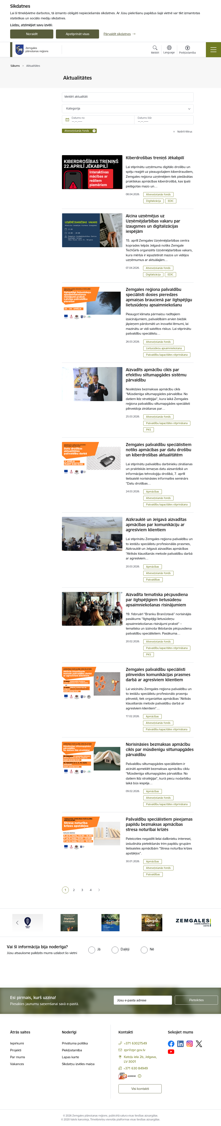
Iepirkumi (17, 1043)
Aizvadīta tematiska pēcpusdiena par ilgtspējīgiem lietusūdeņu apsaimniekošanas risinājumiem (157, 599)
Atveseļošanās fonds (158, 194)
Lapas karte (70, 1057)
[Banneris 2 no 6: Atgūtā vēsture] (69, 922)
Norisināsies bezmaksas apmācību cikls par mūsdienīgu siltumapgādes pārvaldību (160, 749)
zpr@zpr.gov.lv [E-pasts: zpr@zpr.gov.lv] (134, 1050)
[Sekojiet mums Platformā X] (199, 1044)
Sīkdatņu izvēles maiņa (78, 1064)
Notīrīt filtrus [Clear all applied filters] (184, 131)
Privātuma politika (75, 1043)
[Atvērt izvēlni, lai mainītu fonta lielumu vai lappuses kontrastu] (187, 50)
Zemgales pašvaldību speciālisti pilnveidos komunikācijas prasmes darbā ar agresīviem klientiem (158, 674)
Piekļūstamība (72, 1050)
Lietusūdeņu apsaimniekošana (164, 348)
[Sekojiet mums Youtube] (171, 1051)
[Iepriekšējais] (17, 922)
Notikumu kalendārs (29, 93)
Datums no (78, 117)
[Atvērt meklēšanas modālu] (155, 50)
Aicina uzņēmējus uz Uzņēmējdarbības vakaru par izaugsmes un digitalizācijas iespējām (153, 223)
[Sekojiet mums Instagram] (189, 1044)
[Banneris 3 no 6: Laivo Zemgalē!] (110, 922)
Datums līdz (145, 117)
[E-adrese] (127, 1076)
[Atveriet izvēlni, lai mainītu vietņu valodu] (169, 50)
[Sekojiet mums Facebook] (171, 1044)
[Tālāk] (203, 922)
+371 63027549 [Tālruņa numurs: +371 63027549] (135, 1043)
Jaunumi (21, 78)
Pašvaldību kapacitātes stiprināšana (167, 354)
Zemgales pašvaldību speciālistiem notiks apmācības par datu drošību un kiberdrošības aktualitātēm (158, 449)
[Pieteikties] (196, 1000)
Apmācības (152, 491)
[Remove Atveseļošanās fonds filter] (94, 130)
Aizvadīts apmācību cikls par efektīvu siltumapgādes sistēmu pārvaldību (156, 375)
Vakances (17, 1064)
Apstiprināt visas (77, 34)
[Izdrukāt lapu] (204, 76)
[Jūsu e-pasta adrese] (143, 1000)
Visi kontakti (140, 1089)
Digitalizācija (153, 200)
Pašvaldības (153, 579)
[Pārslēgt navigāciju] (213, 49)
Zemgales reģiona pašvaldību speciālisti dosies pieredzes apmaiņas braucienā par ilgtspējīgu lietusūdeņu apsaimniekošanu (159, 297)
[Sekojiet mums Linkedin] (180, 1044)
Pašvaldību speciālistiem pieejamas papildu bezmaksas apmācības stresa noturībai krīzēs (159, 824)
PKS (148, 429)
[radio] (94, 949)
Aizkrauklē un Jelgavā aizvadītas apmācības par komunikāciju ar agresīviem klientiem (156, 524)
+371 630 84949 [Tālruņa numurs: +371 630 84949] (135, 1068)
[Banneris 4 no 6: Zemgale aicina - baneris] (152, 922)
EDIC (171, 200)
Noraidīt (32, 34)
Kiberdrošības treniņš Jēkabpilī (155, 157)
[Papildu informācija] (139, 1076)
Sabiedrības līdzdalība (30, 85)
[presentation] (36, 971)
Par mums (17, 1057)
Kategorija (73, 108)
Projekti (15, 1050)
